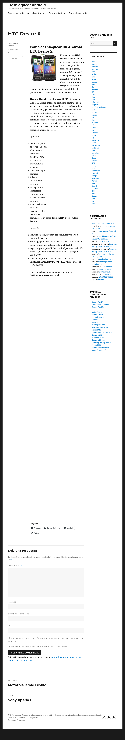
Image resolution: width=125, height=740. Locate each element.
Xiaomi (94, 196)
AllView (95, 67)
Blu (93, 87)
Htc (9, 52)
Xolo (93, 199)
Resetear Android (57, 13)
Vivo (93, 194)
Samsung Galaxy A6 (100, 327)
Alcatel (94, 64)
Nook (94, 158)
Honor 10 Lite (97, 330)
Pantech (95, 173)
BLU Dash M (107, 274)
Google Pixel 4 (97, 302)
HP (93, 117)
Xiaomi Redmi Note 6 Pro (101, 332)
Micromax (96, 145)
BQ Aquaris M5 (105, 269)
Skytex (94, 181)
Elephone (95, 105)
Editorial (95, 102)
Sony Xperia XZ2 (98, 325)
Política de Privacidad (16, 720)
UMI (93, 191)
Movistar (95, 153)
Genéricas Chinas (99, 107)
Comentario (15, 566)
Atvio (94, 79)
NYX (93, 163)
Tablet (94, 186)
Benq (94, 84)
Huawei (95, 123)
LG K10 (101, 280)
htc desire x (12, 58)
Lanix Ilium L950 (106, 259)
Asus (93, 77)
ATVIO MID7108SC (106, 277)
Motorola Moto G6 (99, 350)
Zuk (93, 204)
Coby (94, 97)
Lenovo (95, 133)
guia (20, 56)
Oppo (94, 168)
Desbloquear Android (27, 5)
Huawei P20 (96, 345)
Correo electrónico (18, 614)
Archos (94, 74)
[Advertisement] (66, 178)
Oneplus (95, 166)
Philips (94, 176)
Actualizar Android (36, 13)
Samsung (95, 178)
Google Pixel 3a (98, 307)
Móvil (94, 150)
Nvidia (94, 161)
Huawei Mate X (98, 317)
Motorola (95, 148)
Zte (93, 201)
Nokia (94, 156)
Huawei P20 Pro (98, 338)
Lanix (94, 128)
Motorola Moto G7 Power (101, 305)
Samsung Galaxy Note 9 (101, 343)
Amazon (95, 69)
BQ (93, 92)
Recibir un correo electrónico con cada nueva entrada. (40, 647)
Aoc (93, 72)
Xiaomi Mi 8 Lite (98, 340)
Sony (94, 183)
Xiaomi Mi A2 (97, 335)
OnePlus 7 (96, 310)
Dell (93, 100)
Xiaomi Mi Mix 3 (98, 315)
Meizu (94, 143)
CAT (93, 95)
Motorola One (97, 312)
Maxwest (95, 140)
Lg (93, 138)
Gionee (94, 110)
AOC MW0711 (105, 241)
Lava (94, 130)
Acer (93, 62)
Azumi (94, 82)
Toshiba (95, 189)
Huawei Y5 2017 (108, 224)
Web (10, 626)
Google (94, 112)
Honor (94, 115)
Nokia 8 (94, 322)
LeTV (94, 135)
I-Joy (93, 125)
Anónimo (95, 224)
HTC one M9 (107, 267)
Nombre (12, 602)
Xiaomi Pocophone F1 (100, 348)
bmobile (95, 90)
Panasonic (96, 171)
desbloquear (13, 56)
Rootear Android (16, 13)
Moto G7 (95, 320)
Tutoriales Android (78, 13)
